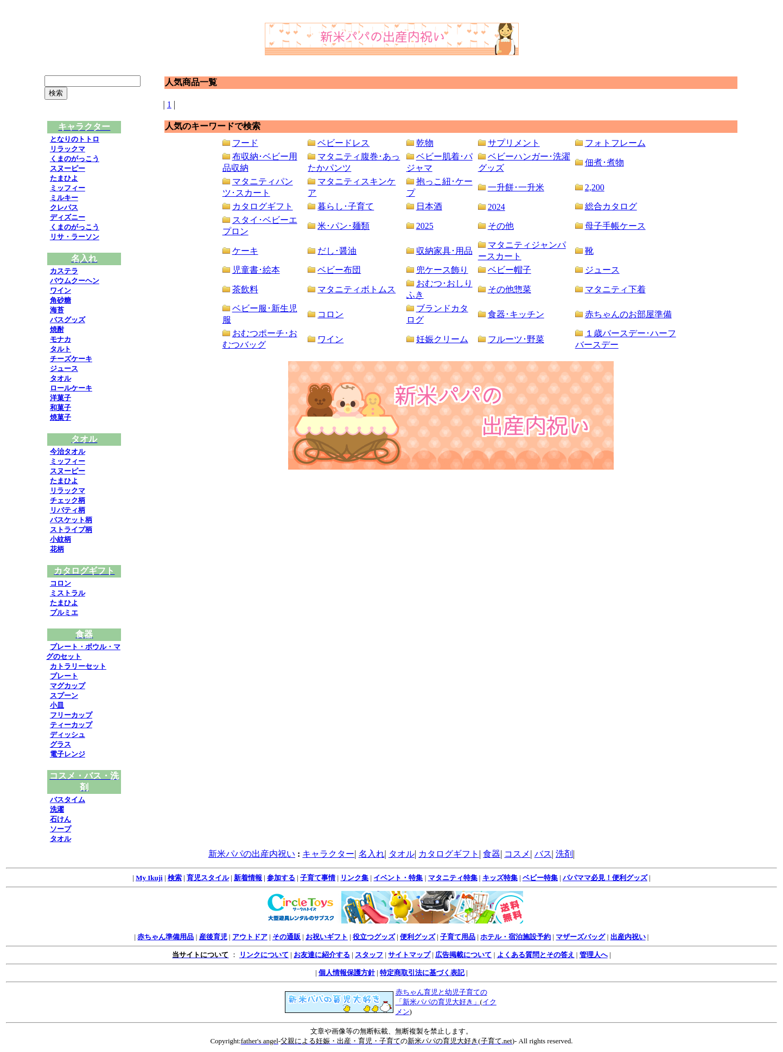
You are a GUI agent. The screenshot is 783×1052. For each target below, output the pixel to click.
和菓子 (60, 407)
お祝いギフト (326, 937)
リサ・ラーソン (74, 237)
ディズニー (67, 217)
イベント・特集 (398, 878)
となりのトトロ (74, 139)
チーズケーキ (71, 359)
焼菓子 (60, 417)
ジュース (64, 368)
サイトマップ (409, 955)
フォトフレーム (615, 142)
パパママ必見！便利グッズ (605, 878)
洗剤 (564, 853)
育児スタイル (208, 878)
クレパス (64, 207)
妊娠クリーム (442, 339)
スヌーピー (67, 168)
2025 (425, 225)
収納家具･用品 (444, 250)
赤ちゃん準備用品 (165, 937)
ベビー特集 (540, 878)
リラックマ (67, 149)
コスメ (517, 853)
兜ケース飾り (442, 269)
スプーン (64, 695)
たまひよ (64, 178)
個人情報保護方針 (347, 972)
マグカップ (67, 686)
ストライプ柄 (71, 529)
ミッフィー (67, 188)
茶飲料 (245, 289)
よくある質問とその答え (536, 955)
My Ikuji (149, 878)
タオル (60, 378)
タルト (60, 349)
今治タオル (67, 451)
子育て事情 (317, 878)
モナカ (60, 339)
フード (245, 142)
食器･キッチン (516, 314)
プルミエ (64, 612)
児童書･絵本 (256, 269)
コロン (60, 583)
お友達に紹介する (322, 955)
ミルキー (64, 198)
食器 (491, 853)
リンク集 (354, 878)
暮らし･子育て (345, 206)
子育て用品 (457, 937)
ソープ (60, 829)
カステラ (64, 271)
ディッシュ (67, 734)
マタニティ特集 (453, 878)
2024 (496, 206)
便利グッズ (417, 937)
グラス (60, 744)
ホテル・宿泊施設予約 (515, 937)
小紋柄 (60, 539)
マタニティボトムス (356, 289)
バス (543, 853)
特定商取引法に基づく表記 (422, 972)
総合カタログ (611, 206)
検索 (175, 878)
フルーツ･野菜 (516, 339)
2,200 (594, 187)
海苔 (57, 310)
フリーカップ (71, 715)
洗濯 (57, 809)
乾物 (425, 142)
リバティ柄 (67, 510)
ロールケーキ (71, 388)
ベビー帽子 (509, 269)
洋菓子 (60, 398)
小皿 (57, 705)
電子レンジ (67, 754)
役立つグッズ (374, 937)
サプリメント (514, 142)
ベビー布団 (339, 269)
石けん (60, 819)
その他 (501, 225)
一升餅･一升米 (516, 187)
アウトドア (250, 937)
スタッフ (369, 955)
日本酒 (429, 206)
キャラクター (328, 853)
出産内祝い (628, 937)
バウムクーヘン (74, 281)
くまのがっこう (74, 159)
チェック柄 (67, 500)
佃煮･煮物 (604, 162)
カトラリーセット (78, 666)
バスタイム (67, 800)
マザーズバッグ (580, 937)
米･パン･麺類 (343, 225)
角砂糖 (60, 300)
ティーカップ (71, 725)
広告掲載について (463, 955)
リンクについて (264, 955)
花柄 (57, 549)
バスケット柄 (71, 520)
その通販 (286, 937)
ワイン (60, 290)
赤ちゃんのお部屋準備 (628, 314)
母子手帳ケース (615, 225)
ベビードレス (343, 142)
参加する (281, 878)
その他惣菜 (509, 289)
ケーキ (245, 250)
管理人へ (594, 955)
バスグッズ (67, 320)
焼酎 (57, 329)
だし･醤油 (337, 250)
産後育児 (213, 937)
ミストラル (67, 593)
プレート (64, 676)
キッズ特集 (500, 878)
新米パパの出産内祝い (251, 853)
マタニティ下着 (615, 289)
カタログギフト (262, 206)
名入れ (372, 853)
